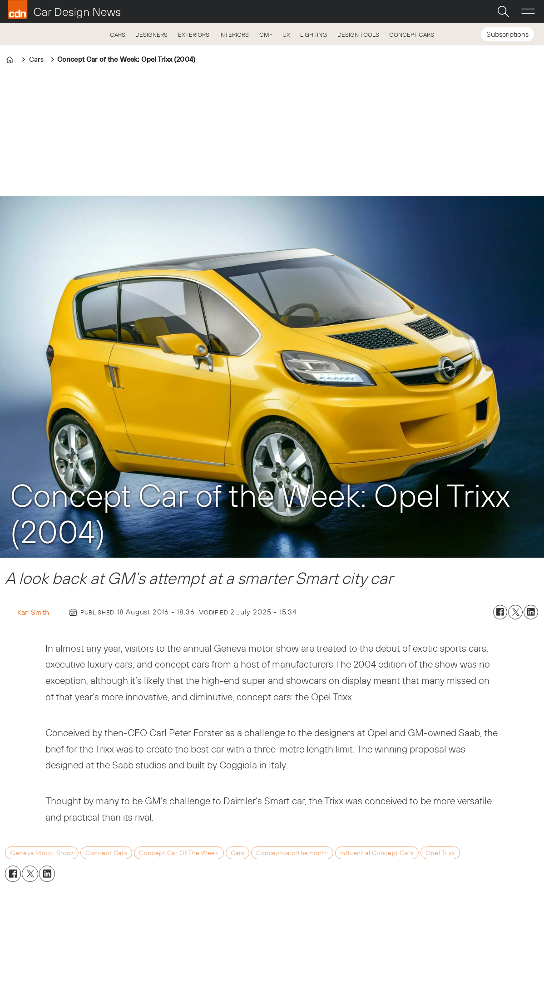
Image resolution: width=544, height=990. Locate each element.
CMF (265, 34)
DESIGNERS (151, 34)
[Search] (503, 11)
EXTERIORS (193, 34)
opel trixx (440, 853)
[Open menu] (528, 11)
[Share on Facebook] (500, 612)
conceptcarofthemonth (292, 853)
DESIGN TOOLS (358, 34)
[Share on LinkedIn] (531, 612)
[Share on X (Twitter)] (515, 612)
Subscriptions (507, 34)
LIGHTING (313, 34)
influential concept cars (377, 853)
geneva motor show (42, 853)
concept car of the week (178, 853)
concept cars (106, 853)
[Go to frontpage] (64, 9)
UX (286, 34)
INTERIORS (234, 34)
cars (237, 853)
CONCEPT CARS (411, 34)
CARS (117, 34)
